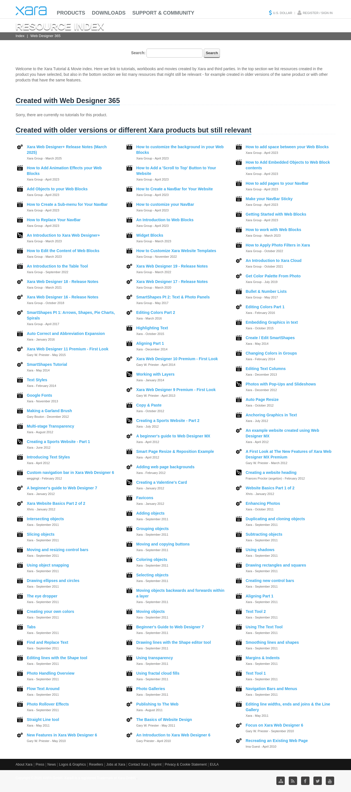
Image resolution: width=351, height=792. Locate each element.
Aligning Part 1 (150, 343)
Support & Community (163, 13)
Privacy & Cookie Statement (186, 764)
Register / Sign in (317, 13)
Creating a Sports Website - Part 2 (167, 420)
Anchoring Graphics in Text (271, 415)
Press (40, 764)
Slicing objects (41, 534)
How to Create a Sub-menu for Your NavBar (67, 204)
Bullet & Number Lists (266, 291)
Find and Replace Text (47, 642)
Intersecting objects (45, 519)
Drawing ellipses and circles (53, 580)
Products (71, 13)
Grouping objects (152, 528)
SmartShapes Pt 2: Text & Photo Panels (173, 297)
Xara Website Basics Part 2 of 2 (56, 503)
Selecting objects (152, 575)
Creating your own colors (50, 611)
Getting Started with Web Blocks (276, 214)
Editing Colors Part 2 (155, 312)
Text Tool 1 (256, 673)
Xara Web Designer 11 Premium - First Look (68, 349)
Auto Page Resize (262, 399)
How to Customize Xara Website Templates (176, 250)
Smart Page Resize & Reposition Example (175, 451)
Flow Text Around (43, 688)
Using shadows (260, 549)
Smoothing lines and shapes (272, 642)
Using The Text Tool (264, 627)
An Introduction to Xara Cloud (274, 260)
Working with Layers (155, 374)
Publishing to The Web (157, 704)
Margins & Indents (263, 658)
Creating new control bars (270, 580)
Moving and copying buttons (163, 544)
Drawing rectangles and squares (276, 565)
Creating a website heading (271, 472)
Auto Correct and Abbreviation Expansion (66, 333)
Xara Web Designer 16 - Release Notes (62, 297)
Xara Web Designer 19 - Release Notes (172, 266)
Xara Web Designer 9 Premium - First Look (176, 389)
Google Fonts (39, 395)
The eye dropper (42, 596)
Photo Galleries (150, 688)
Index (20, 36)
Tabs (31, 627)
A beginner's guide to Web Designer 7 (62, 488)
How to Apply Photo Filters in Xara (278, 245)
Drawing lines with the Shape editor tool (173, 642)
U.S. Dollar (282, 13)
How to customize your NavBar (165, 204)
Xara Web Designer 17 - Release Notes (172, 281)
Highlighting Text (152, 328)
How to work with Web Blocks (273, 229)
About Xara (24, 764)
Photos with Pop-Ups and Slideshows (281, 384)
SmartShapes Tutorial (47, 364)
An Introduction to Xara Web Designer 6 (173, 735)
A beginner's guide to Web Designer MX (173, 436)
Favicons (144, 498)
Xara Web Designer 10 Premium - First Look (177, 359)
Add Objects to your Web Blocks (57, 189)
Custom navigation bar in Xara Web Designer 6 (70, 472)
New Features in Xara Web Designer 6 (62, 735)
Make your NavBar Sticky (269, 199)
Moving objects (150, 611)
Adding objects (150, 513)
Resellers (96, 764)
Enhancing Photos (263, 503)
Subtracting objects (264, 534)
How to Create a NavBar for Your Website (174, 189)
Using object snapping (48, 565)
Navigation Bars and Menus (271, 688)
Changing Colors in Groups (271, 353)
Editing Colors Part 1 (265, 307)
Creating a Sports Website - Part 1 (58, 441)
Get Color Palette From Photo (273, 276)
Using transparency (154, 658)
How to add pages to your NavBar (277, 183)
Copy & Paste (149, 405)
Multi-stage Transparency (50, 426)
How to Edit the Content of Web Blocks (63, 250)
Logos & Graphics (72, 764)
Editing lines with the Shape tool (57, 658)
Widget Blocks (149, 235)
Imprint (156, 764)
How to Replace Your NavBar (54, 220)
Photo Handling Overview (51, 673)
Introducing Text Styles (48, 457)
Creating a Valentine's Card (161, 482)
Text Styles (37, 380)
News (51, 764)
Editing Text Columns (266, 368)
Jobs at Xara (115, 764)
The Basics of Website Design (164, 719)
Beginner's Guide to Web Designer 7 (170, 627)
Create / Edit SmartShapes (270, 337)
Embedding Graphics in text (272, 322)
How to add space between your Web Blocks (287, 147)
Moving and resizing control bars (57, 549)
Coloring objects (151, 559)
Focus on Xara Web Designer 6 (274, 725)
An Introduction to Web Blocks (165, 220)
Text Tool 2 (256, 611)
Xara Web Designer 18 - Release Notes (62, 281)
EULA (214, 764)
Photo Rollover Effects (48, 704)
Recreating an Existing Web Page (277, 740)
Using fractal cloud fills (158, 673)
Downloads (109, 13)
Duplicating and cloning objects (275, 519)
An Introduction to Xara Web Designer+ (63, 235)
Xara (31, 10)
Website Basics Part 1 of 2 (270, 488)
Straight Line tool (43, 719)
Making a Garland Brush (49, 410)
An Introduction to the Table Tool (57, 266)
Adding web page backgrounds (165, 467)
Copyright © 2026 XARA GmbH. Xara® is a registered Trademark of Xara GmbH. (76, 778)
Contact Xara (138, 764)
